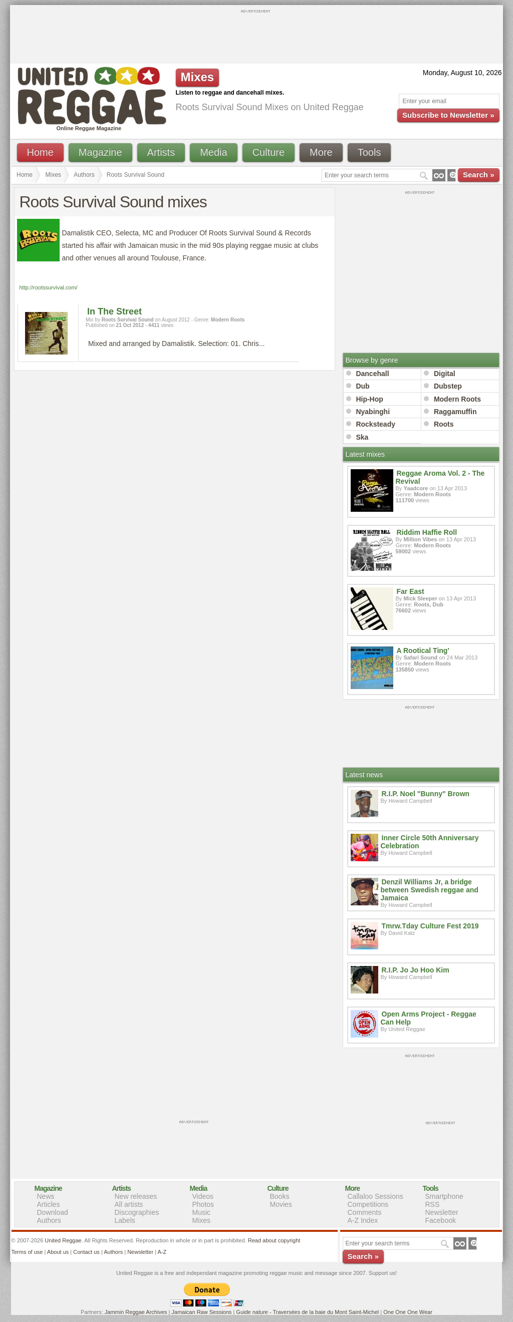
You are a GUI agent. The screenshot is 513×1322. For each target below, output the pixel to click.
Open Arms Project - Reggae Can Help (428, 1018)
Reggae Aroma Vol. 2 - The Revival (440, 477)
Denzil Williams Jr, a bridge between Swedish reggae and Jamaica (429, 890)
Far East (410, 591)
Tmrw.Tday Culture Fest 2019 (430, 926)
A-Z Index (363, 1220)
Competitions (368, 1204)
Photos (203, 1204)
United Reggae (63, 1240)
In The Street (114, 311)
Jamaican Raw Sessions (202, 1312)
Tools (369, 152)
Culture (268, 152)
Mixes (53, 174)
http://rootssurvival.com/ (49, 287)
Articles (48, 1204)
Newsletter (441, 1212)
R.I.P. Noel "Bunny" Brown (426, 794)
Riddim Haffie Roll (427, 532)
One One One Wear (407, 1312)
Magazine (100, 152)
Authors (84, 174)
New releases (136, 1196)
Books (280, 1196)
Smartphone (444, 1196)
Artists (161, 152)
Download (52, 1212)
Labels (125, 1220)
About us (58, 1252)
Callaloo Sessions (375, 1196)
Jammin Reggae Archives (136, 1312)
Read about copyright (274, 1240)
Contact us (86, 1252)
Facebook (440, 1220)
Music (201, 1212)
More (321, 152)
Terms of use (27, 1252)
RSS (432, 1204)
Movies (281, 1204)
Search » (478, 174)
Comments (365, 1212)
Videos (203, 1196)
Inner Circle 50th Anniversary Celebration (430, 842)
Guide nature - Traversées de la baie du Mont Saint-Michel (307, 1312)
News (46, 1196)
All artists (129, 1204)
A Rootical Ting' (423, 650)
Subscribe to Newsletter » (448, 115)
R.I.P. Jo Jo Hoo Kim (415, 970)
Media (213, 152)
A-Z (161, 1252)
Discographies (137, 1212)
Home (40, 152)
